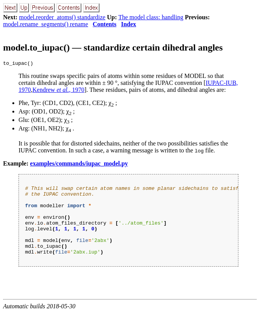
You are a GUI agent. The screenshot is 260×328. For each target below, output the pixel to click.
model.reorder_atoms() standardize (62, 17)
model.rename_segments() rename (45, 24)
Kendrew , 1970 (58, 91)
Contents (104, 24)
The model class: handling (150, 17)
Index (128, 24)
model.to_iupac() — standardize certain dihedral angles (113, 47)
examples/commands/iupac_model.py (79, 164)
